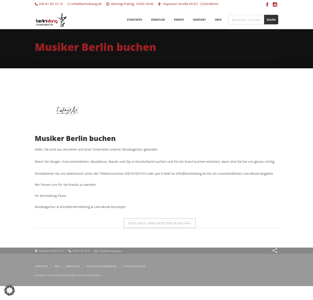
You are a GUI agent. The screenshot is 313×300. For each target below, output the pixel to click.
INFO (218, 20)
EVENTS (179, 20)
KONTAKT (199, 20)
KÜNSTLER (158, 20)
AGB (56, 266)
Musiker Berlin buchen (159, 223)
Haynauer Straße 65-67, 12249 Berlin (188, 4)
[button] (9, 290)
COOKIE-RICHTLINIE (134, 266)
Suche (271, 19)
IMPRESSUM (72, 266)
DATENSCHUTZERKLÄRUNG (101, 266)
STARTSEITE (134, 20)
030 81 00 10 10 (49, 4)
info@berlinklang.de (84, 4)
